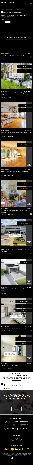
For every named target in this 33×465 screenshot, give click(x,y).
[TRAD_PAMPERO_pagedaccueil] (7, 4)
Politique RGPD (17, 455)
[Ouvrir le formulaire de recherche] (26, 3)
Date (8, 21)
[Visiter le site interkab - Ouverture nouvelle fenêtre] (22, 449)
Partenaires (9, 455)
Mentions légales (22, 454)
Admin (28, 454)
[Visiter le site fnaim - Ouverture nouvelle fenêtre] (6, 449)
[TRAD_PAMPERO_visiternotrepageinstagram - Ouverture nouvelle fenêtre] (16, 439)
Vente (14, 9)
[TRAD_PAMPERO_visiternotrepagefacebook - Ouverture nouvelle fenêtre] (13, 439)
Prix (2, 21)
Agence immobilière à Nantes (6, 9)
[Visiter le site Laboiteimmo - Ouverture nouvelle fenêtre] (16, 458)
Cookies (24, 455)
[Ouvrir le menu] (31, 3)
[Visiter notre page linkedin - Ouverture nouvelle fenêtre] (20, 439)
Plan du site (14, 454)
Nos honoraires (6, 454)
